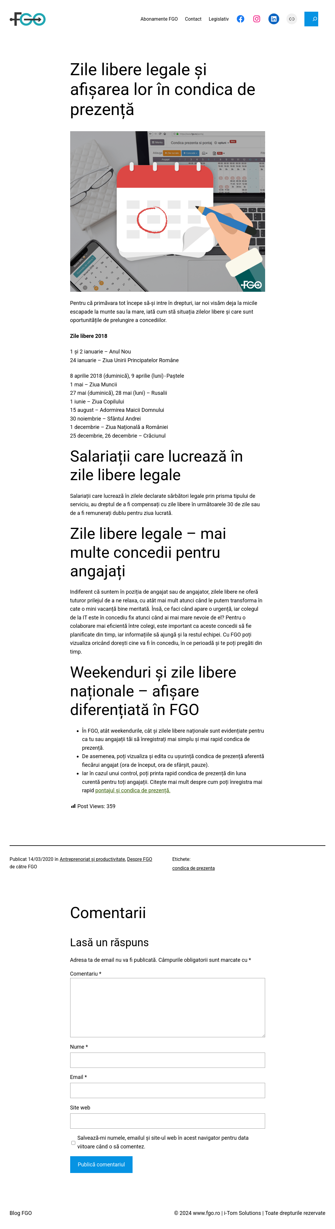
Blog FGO (21, 1213)
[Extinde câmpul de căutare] (311, 19)
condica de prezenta (193, 868)
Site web (80, 1107)
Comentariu (85, 973)
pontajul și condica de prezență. (133, 790)
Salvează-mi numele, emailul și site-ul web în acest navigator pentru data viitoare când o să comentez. (163, 1142)
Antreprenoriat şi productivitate (92, 859)
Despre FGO (139, 859)
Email (78, 1077)
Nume (79, 1047)
